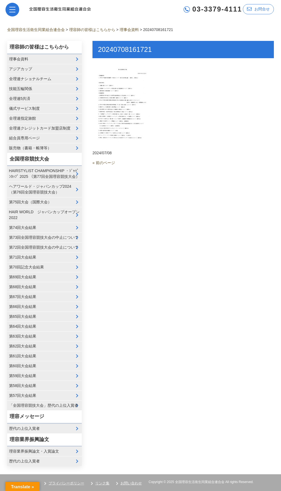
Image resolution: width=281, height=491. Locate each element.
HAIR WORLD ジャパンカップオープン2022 (44, 215)
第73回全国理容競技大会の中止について (44, 237)
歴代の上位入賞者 (24, 428)
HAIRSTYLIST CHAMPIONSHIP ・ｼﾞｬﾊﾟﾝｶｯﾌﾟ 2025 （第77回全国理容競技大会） (44, 174)
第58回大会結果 (22, 385)
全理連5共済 (19, 98)
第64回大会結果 (22, 326)
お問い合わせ (131, 483)
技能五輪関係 (20, 88)
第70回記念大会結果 (26, 267)
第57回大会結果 (22, 395)
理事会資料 (18, 59)
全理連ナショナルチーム (30, 79)
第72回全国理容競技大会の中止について (44, 247)
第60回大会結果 (22, 366)
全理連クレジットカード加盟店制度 (40, 128)
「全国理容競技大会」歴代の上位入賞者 (43, 405)
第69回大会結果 (22, 277)
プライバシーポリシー (66, 483)
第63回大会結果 (22, 336)
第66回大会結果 (22, 306)
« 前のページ (103, 163)
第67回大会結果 (22, 296)
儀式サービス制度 (24, 108)
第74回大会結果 (22, 227)
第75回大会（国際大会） (30, 202)
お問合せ (258, 9)
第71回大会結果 (22, 257)
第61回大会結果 (22, 356)
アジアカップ (20, 69)
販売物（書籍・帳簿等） (30, 148)
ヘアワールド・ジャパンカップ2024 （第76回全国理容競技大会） (40, 189)
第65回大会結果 (22, 316)
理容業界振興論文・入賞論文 (34, 451)
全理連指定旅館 (22, 118)
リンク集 (102, 483)
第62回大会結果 (22, 346)
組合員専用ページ (24, 138)
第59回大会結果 (22, 376)
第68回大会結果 (22, 287)
